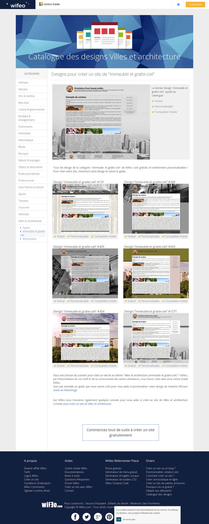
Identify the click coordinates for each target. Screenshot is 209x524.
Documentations (74, 472)
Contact (69, 490)
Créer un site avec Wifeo (78, 487)
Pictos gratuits (113, 468)
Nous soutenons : (74, 503)
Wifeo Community (34, 487)
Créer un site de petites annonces (165, 483)
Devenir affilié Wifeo (35, 468)
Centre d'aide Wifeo (76, 468)
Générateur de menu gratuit (121, 472)
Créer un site (31, 479)
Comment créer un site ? (160, 475)
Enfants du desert (118, 503)
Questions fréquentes (77, 479)
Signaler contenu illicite (37, 490)
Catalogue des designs (159, 494)
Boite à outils (72, 475)
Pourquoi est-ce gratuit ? (160, 487)
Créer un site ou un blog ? (160, 468)
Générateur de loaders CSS (121, 479)
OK (118, 519)
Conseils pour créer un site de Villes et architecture (82, 403)
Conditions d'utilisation (37, 483)
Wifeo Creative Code (117, 483)
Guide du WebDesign (65, 390)
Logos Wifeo (31, 475)
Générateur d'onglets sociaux (122, 475)
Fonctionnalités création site (162, 472)
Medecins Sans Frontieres (145, 503)
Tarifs (27, 472)
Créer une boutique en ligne (162, 479)
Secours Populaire (95, 503)
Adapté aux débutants (159, 490)
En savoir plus (129, 519)
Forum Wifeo (72, 483)
